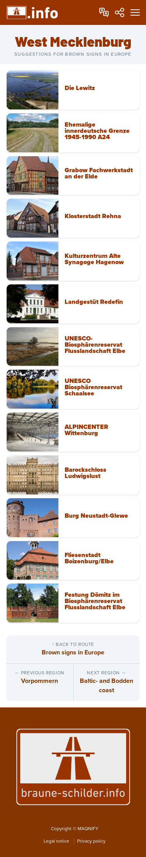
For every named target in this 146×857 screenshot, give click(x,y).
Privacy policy (91, 841)
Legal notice (57, 841)
